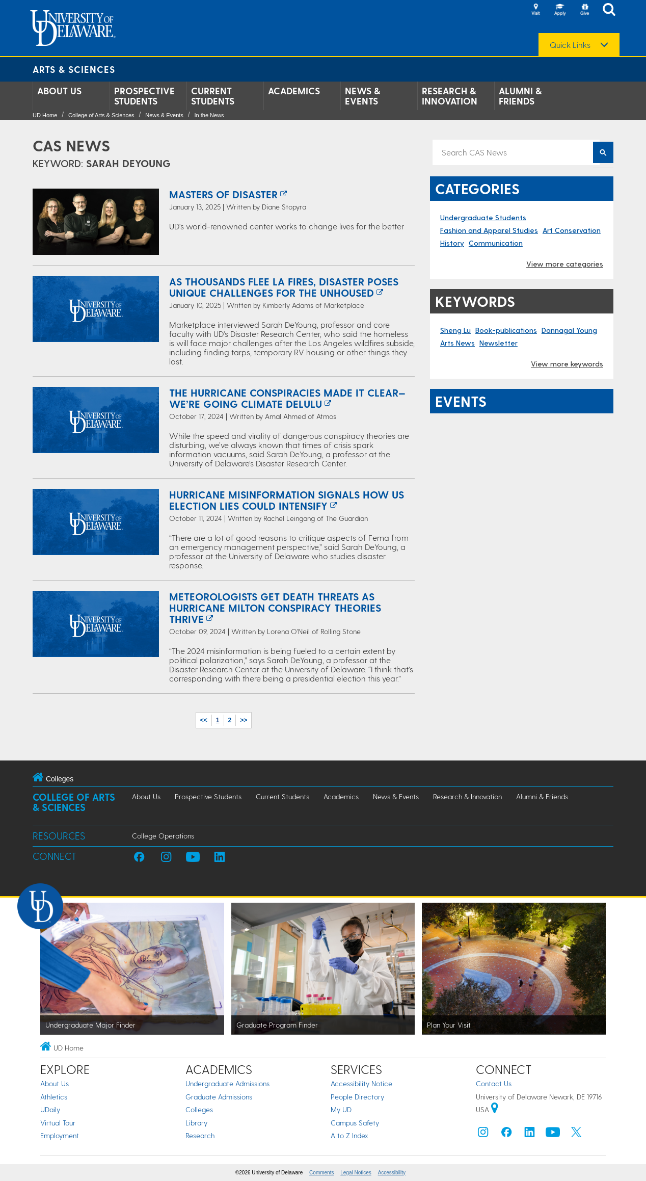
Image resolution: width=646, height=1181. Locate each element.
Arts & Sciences (74, 69)
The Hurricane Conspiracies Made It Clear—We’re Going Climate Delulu (287, 398)
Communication (496, 243)
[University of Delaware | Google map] (494, 1109)
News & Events (362, 96)
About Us (59, 91)
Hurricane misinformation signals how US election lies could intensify (286, 500)
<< (203, 720)
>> (243, 720)
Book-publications (506, 330)
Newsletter (498, 342)
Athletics (53, 1096)
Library (196, 1122)
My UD (341, 1109)
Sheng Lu (455, 330)
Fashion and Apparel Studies (489, 230)
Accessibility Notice (361, 1083)
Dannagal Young (569, 330)
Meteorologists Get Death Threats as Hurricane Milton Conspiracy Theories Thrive (275, 607)
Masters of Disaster (223, 194)
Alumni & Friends (520, 96)
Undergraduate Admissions (227, 1083)
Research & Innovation (449, 96)
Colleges (199, 1109)
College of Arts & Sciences (101, 115)
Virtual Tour (57, 1122)
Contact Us (494, 1083)
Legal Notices (355, 1172)
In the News (209, 115)
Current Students (212, 96)
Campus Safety (355, 1122)
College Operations (163, 835)
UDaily (50, 1109)
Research (199, 1135)
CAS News (71, 145)
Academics (294, 91)
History (452, 243)
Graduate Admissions (218, 1096)
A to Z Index (349, 1135)
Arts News (457, 342)
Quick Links (570, 44)
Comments (321, 1172)
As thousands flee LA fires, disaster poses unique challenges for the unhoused (283, 287)
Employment (59, 1135)
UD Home (45, 115)
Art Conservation (572, 230)
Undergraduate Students (483, 217)
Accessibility (392, 1172)
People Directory (357, 1096)
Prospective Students (144, 96)
